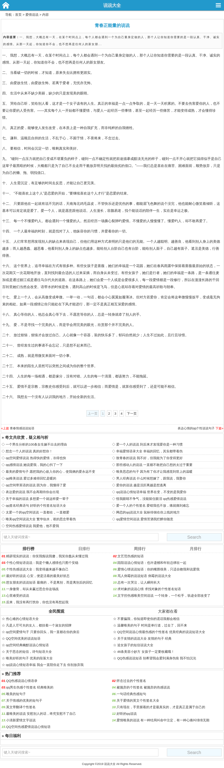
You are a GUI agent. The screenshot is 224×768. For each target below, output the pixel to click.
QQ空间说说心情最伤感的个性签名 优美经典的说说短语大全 (161, 632)
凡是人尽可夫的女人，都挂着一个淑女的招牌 (39, 625)
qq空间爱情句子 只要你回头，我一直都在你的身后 (42, 632)
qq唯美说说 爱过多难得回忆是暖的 (31, 478)
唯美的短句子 (16, 694)
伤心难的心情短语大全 (22, 619)
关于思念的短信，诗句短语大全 (29, 651)
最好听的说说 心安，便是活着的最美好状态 (37, 576)
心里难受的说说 (17, 595)
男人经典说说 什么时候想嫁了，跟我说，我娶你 (151, 478)
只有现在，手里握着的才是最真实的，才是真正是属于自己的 (161, 707)
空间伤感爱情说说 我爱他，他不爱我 (32, 526)
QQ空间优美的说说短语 (23, 638)
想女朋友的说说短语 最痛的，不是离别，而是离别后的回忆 (49, 582)
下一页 (132, 413)
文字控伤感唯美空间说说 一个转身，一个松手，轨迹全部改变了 (163, 595)
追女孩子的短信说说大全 (135, 645)
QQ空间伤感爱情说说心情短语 (28, 727)
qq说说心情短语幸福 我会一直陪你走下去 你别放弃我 (45, 665)
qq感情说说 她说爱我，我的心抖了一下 (34, 465)
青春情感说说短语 (22, 428)
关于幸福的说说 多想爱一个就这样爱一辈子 (37, 499)
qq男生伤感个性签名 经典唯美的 (29, 687)
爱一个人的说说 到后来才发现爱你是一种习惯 (149, 444)
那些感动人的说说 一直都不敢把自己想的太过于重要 (154, 465)
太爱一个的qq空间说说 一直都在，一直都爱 (37, 512)
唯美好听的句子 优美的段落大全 (29, 658)
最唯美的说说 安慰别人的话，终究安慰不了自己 (41, 713)
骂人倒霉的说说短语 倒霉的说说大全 (144, 576)
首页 (18, 14)
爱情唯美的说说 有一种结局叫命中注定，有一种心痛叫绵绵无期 (163, 720)
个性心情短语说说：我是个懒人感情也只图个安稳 (42, 562)
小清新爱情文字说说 (21, 720)
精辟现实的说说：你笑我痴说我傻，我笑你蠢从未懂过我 (47, 556)
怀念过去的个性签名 (131, 681)
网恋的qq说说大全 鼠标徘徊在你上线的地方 (148, 512)
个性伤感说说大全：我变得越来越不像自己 (37, 569)
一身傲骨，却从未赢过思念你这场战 (32, 589)
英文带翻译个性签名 (21, 707)
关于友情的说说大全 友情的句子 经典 (144, 638)
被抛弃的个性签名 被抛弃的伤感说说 (143, 687)
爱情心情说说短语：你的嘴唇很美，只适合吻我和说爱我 (158, 569)
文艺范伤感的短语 (130, 556)
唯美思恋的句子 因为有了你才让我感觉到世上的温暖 (154, 471)
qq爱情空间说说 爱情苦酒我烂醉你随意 (144, 519)
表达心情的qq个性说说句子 (196, 428)
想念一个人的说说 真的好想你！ (29, 451)
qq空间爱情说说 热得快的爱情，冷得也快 (36, 458)
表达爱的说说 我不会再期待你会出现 (32, 492)
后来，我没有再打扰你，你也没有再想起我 (37, 602)
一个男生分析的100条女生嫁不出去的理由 (36, 444)
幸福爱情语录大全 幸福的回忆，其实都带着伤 (149, 451)
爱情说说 (31, 14)
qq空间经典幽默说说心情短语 (27, 645)
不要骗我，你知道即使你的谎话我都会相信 (148, 619)
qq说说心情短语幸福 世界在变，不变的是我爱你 (151, 492)
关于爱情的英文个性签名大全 (138, 700)
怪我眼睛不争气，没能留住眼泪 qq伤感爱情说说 (151, 499)
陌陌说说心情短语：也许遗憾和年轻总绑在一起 (151, 562)
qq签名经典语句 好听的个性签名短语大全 (36, 505)
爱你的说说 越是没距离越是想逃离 (141, 485)
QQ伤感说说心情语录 (21, 681)
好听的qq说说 (127, 713)
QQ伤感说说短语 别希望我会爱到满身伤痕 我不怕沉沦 (156, 658)
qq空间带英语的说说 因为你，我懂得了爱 (36, 485)
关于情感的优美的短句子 (24, 700)
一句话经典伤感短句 (131, 694)
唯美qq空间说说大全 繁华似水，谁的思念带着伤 (41, 519)
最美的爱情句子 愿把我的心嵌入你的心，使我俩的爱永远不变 (50, 471)
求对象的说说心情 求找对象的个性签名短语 (149, 589)
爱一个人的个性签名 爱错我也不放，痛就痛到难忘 (152, 505)
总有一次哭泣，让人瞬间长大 (138, 582)
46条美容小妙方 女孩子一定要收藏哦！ (145, 651)
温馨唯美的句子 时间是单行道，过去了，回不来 (152, 625)
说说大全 (112, 5)
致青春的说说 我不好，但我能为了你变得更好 (149, 458)
